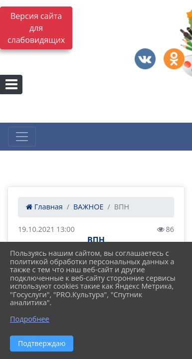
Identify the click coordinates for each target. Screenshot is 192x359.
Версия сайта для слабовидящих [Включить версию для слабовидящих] (36, 27)
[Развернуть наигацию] (22, 137)
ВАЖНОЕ (88, 206)
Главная (44, 206)
